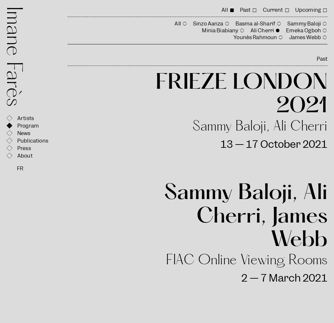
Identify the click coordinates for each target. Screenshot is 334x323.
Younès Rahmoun (255, 37)
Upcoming (308, 10)
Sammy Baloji (304, 24)
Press (24, 148)
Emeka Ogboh (303, 30)
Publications (32, 141)
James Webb (305, 37)
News (24, 133)
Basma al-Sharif (255, 24)
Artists (25, 118)
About (25, 156)
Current (273, 10)
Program (28, 126)
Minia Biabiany (220, 30)
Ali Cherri (262, 30)
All (224, 10)
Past (245, 10)
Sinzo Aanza (208, 24)
